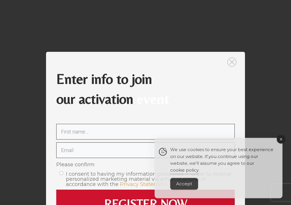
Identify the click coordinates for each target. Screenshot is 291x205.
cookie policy (184, 174)
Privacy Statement (143, 184)
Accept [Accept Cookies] (184, 187)
